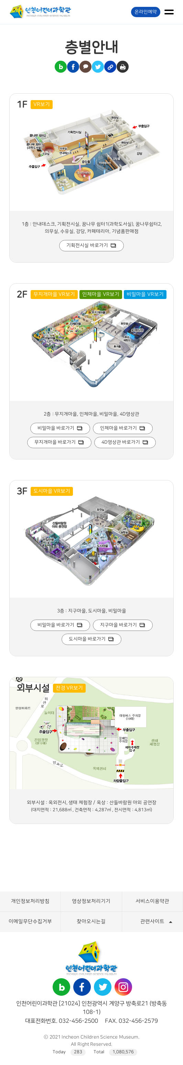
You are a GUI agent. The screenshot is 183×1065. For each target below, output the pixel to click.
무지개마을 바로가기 (55, 442)
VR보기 (41, 104)
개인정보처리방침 (30, 901)
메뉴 (168, 12)
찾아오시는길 (91, 921)
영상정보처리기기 (91, 901)
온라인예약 (145, 12)
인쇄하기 (123, 67)
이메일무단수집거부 (30, 921)
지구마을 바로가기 (118, 625)
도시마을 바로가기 (87, 639)
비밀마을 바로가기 (56, 428)
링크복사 (110, 67)
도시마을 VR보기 (52, 491)
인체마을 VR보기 (100, 294)
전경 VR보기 (69, 688)
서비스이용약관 (152, 901)
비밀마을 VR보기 (145, 294)
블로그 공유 (61, 67)
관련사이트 (152, 921)
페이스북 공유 (73, 67)
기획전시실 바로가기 (87, 245)
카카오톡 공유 (85, 67)
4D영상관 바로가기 (120, 442)
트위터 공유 (98, 67)
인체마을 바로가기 (118, 428)
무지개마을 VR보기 (54, 294)
